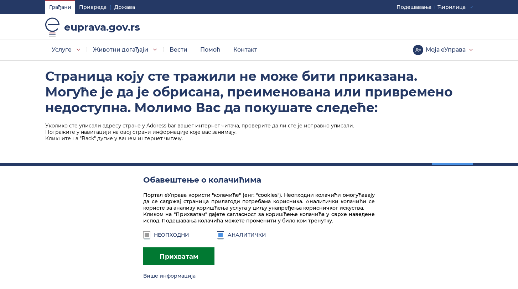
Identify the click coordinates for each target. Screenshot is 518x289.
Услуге (62, 49)
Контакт (245, 49)
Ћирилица (451, 7)
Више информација (169, 276)
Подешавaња (414, 7)
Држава (124, 7)
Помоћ (210, 49)
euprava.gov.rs (102, 27)
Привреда (93, 7)
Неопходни (166, 234)
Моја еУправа (446, 49)
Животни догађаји (120, 49)
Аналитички (241, 234)
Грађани (60, 7)
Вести (178, 49)
